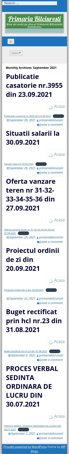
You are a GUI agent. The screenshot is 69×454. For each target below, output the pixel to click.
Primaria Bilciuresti (34, 18)
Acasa (59, 106)
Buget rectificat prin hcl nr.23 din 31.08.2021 (34, 320)
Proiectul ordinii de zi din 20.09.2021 (32, 259)
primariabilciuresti (51, 120)
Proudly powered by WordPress (25, 447)
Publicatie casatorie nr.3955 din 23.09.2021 (34, 85)
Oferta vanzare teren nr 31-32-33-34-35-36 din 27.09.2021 (31, 195)
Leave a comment (51, 124)
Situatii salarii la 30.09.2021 (33, 138)
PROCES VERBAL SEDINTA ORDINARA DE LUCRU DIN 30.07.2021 (32, 386)
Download (58, 116)
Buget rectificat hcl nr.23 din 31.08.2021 (25, 351)
